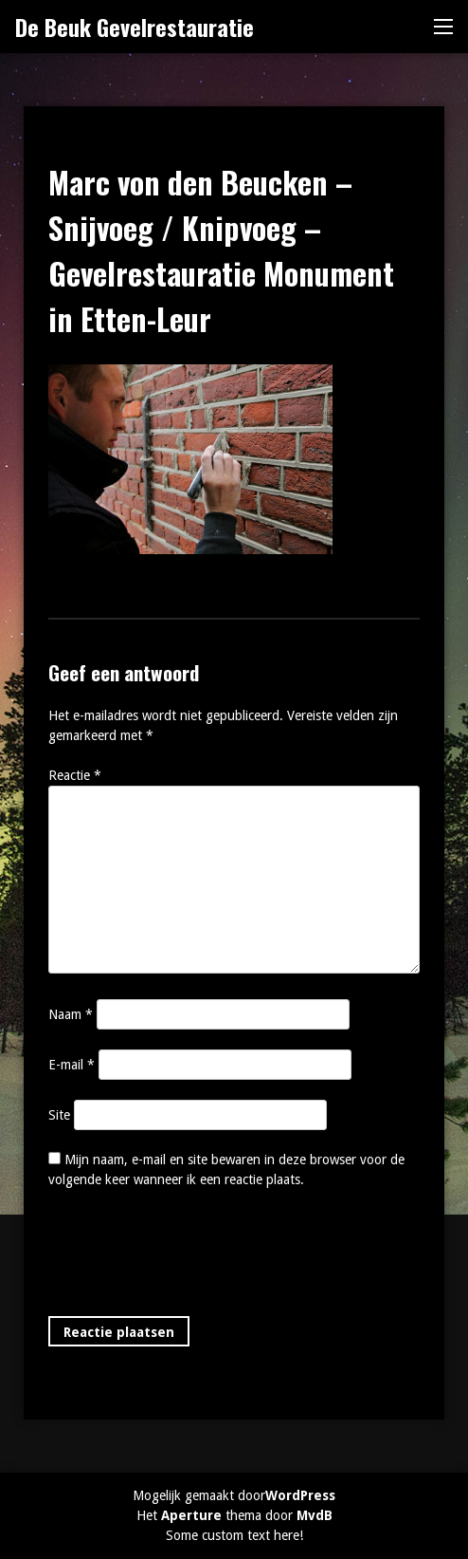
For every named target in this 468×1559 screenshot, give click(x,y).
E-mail (71, 1064)
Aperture (191, 1515)
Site (59, 1115)
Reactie (74, 775)
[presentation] (192, 1256)
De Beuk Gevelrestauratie (134, 26)
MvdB (315, 1515)
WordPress (300, 1495)
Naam (70, 1014)
